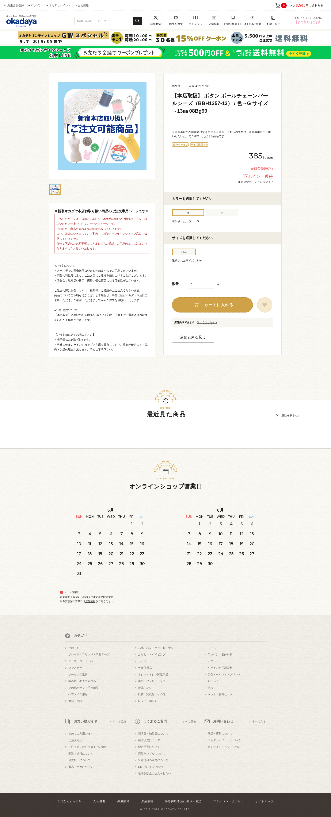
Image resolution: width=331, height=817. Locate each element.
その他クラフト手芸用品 (83, 687)
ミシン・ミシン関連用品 (153, 674)
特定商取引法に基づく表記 (183, 801)
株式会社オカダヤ (69, 801)
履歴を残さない (291, 415)
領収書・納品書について (153, 733)
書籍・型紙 (75, 701)
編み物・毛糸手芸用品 (82, 681)
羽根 (210, 687)
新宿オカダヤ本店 (131, 295)
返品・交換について (80, 766)
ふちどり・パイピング (152, 654)
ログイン (36, 5)
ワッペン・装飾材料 (220, 654)
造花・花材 (145, 687)
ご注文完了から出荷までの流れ (87, 746)
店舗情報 (90, 601)
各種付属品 (145, 667)
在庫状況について (149, 740)
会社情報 (83, 5)
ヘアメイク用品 (78, 694)
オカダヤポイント (60, 5)
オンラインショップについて (225, 746)
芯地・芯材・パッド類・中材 (156, 647)
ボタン (212, 661)
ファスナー (75, 667)
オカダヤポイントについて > (255, 181)
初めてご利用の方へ (80, 733)
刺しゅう (213, 681)
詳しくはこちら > (207, 322)
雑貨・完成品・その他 (152, 694)
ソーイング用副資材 (220, 667)
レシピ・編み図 (147, 701)
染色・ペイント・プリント (224, 674)
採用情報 (123, 801)
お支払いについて (79, 760)
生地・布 (73, 647)
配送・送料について (80, 753)
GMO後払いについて (151, 766)
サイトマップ (264, 801)
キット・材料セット (220, 694)
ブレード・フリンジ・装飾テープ (89, 654)
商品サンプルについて (152, 753)
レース (212, 647)
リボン (142, 661)
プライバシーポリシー (228, 801)
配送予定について (149, 746)
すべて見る (119, 721)
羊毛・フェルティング (152, 681)
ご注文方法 (75, 740)
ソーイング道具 (78, 674)
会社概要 (99, 801)
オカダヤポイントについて (224, 740)
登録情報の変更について (153, 760)
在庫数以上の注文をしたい (154, 773)
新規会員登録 (15, 5)
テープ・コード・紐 (80, 661)
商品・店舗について (220, 733)
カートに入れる (218, 305)
